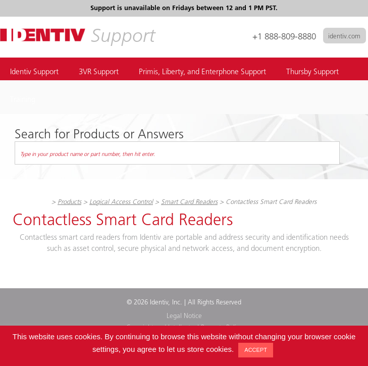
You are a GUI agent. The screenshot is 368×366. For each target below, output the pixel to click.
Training (22, 100)
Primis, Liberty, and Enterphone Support (202, 72)
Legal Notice (184, 316)
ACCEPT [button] (255, 350)
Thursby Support (312, 72)
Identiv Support (34, 72)
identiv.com (344, 36)
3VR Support (99, 72)
